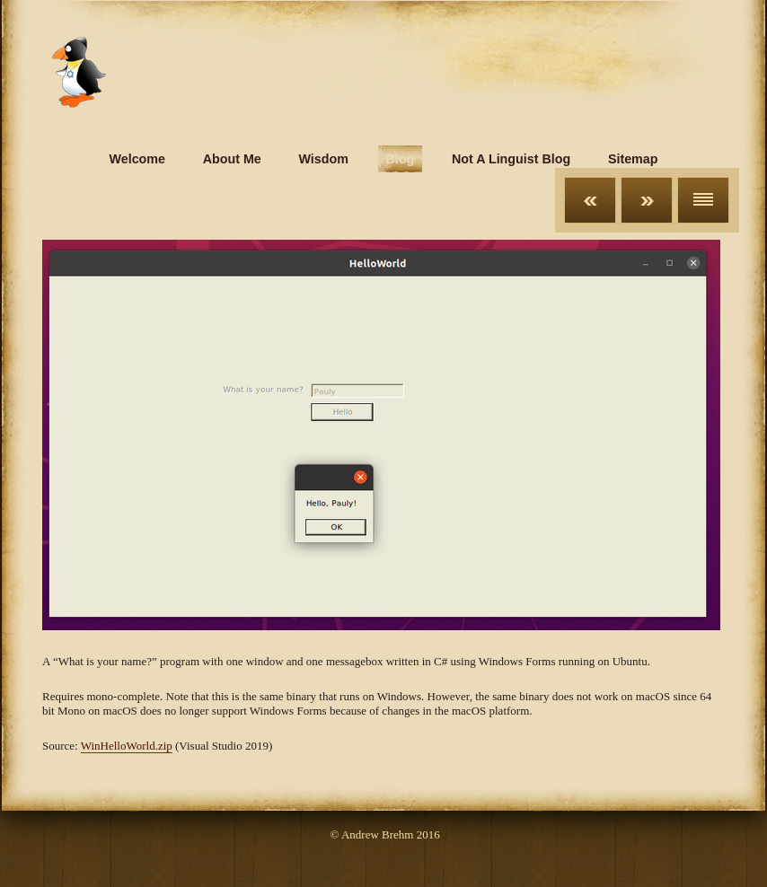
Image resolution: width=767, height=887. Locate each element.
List (703, 200)
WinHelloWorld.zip (126, 745)
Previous (590, 200)
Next (647, 200)
